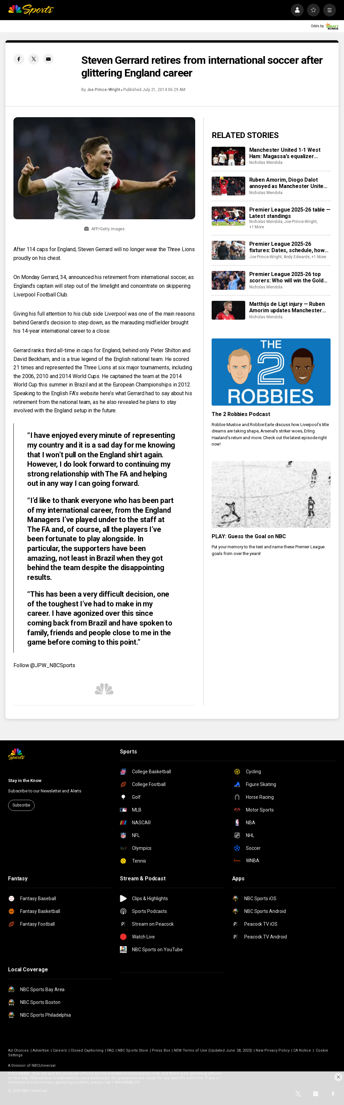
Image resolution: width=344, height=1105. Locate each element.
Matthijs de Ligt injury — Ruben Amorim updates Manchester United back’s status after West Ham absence (288, 307)
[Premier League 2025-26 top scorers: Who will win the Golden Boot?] (228, 280)
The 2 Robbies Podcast (241, 414)
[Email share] (48, 59)
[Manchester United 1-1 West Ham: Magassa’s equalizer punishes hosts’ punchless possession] (228, 156)
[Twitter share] (33, 59)
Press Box (161, 1050)
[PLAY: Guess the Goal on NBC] (271, 494)
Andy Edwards (297, 257)
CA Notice (302, 1050)
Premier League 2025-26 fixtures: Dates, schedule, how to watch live (287, 247)
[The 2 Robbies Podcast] (271, 371)
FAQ (110, 1050)
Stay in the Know (25, 780)
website (89, 393)
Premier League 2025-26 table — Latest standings (290, 212)
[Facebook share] (18, 59)
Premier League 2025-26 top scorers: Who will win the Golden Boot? (289, 277)
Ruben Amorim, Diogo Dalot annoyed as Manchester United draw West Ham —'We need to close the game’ (288, 183)
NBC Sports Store (133, 1050)
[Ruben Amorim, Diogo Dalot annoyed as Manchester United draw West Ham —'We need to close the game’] (228, 186)
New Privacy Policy (273, 1050)
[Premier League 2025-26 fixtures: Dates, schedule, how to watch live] (228, 250)
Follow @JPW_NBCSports (44, 665)
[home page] (31, 10)
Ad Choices (18, 1050)
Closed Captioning (87, 1050)
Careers (60, 1050)
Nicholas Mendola (266, 162)
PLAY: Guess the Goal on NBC (249, 536)
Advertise (41, 1050)
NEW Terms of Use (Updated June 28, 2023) (213, 1050)
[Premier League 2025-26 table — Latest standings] (228, 215)
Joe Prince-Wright (103, 89)
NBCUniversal (44, 1065)
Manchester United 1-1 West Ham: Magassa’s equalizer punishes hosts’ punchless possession (284, 153)
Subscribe (21, 805)
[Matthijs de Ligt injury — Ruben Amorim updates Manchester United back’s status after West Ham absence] (228, 310)
